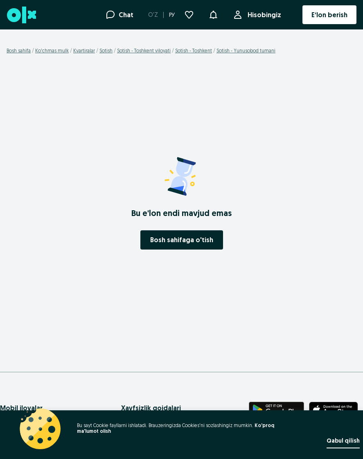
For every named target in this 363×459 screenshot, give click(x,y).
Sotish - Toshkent (193, 50)
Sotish (106, 50)
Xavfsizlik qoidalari (151, 408)
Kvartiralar (84, 50)
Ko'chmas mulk (52, 50)
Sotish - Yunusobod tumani (245, 50)
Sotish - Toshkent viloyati (144, 50)
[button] (213, 14)
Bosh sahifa (19, 50)
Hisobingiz (263, 15)
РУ (172, 14)
